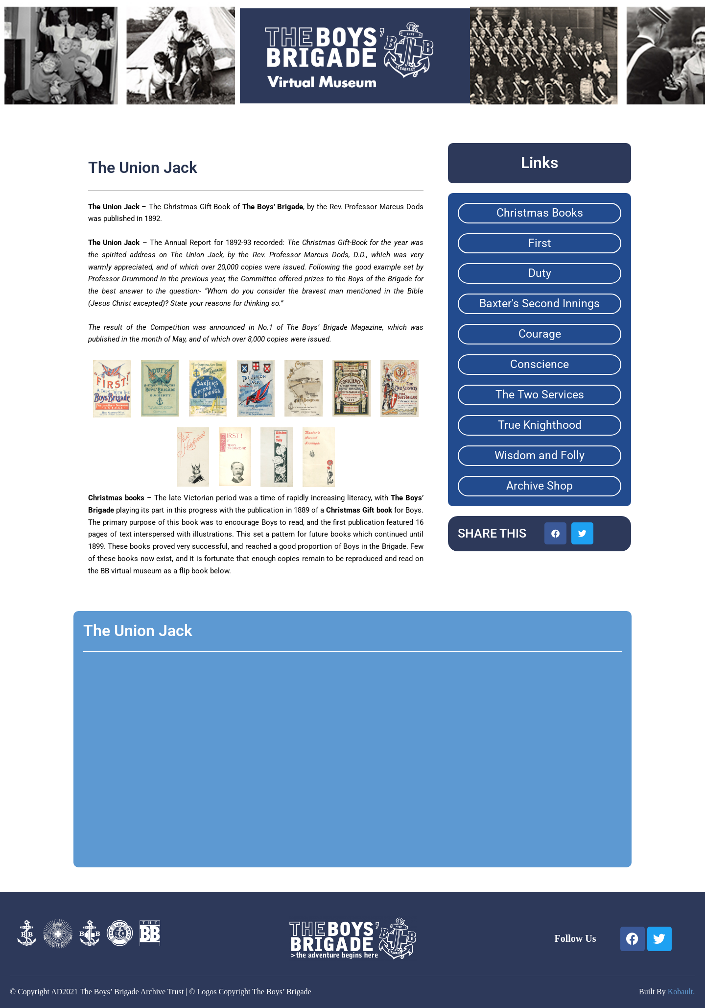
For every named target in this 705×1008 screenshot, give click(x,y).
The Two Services (539, 394)
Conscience (539, 364)
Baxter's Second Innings (539, 303)
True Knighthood (540, 425)
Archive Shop (539, 485)
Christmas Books (539, 213)
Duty (539, 273)
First (539, 243)
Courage (539, 334)
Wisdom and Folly (539, 455)
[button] (555, 533)
